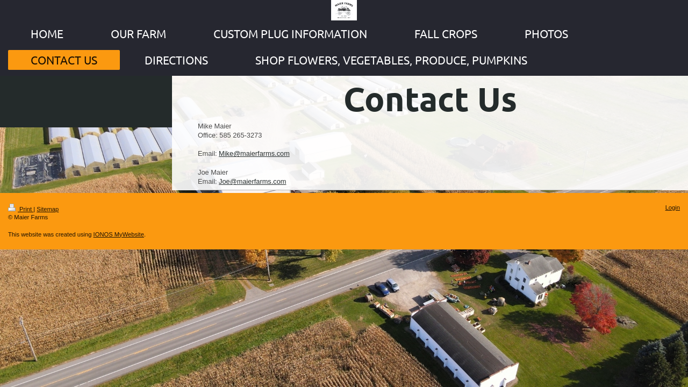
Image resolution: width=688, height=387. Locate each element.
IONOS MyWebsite (119, 234)
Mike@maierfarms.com (254, 153)
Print (20, 209)
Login (672, 207)
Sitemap (48, 209)
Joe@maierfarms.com (252, 181)
